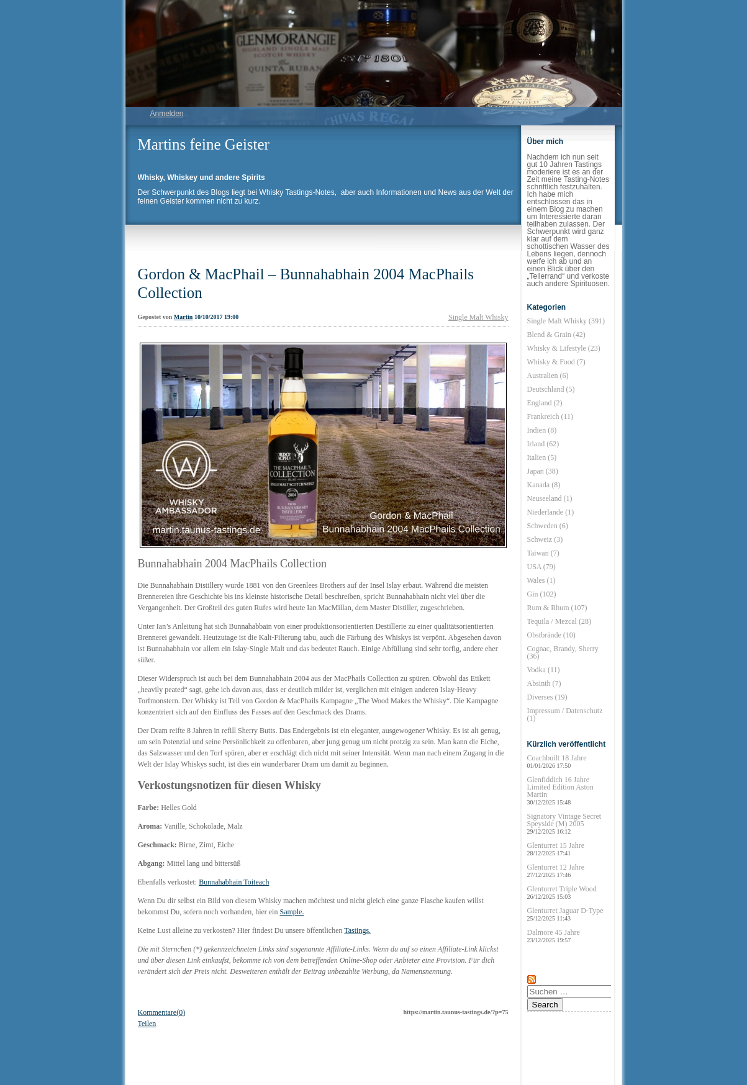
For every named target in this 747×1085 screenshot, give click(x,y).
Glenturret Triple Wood (562, 892)
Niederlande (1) (550, 512)
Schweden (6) (547, 525)
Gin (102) (541, 594)
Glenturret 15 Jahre (556, 849)
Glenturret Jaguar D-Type (565, 914)
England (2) (545, 402)
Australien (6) (548, 375)
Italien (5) (542, 457)
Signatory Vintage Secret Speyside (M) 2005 (564, 823)
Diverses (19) (547, 697)
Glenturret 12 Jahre (556, 870)
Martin (183, 316)
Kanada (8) (544, 484)
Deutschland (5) (551, 389)
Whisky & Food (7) (556, 362)
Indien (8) (542, 430)
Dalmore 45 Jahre (553, 935)
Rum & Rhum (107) (557, 607)
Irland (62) (543, 443)
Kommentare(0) (162, 1012)
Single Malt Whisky (478, 317)
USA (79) (541, 566)
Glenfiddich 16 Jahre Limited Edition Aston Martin (560, 790)
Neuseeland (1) (550, 498)
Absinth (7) (544, 683)
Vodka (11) (543, 669)
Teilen (147, 1023)
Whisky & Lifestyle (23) (563, 348)
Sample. (291, 911)
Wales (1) (541, 580)
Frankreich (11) (550, 416)
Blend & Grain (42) (556, 334)
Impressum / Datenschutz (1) (565, 714)
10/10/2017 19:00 (216, 316)
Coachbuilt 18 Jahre (557, 761)
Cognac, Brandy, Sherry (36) (563, 652)
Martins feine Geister (203, 144)
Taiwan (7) (543, 553)
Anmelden (167, 113)
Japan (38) (542, 471)
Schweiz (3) (545, 539)
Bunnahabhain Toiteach (234, 882)
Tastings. (357, 930)
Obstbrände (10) (551, 635)
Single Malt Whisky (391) (566, 321)
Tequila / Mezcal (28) (559, 621)
